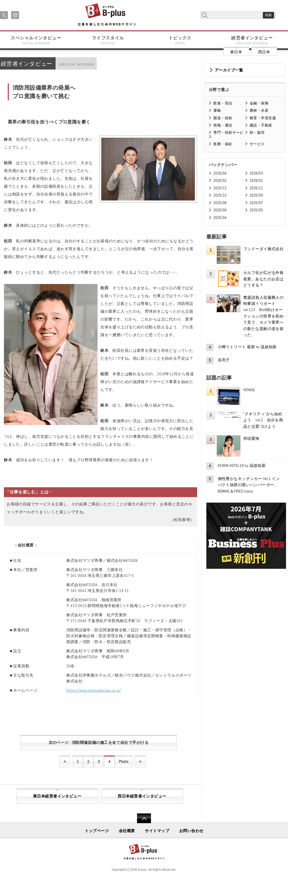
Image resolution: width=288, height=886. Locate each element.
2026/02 (219, 180)
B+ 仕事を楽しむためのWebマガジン (106, 15)
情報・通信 (222, 125)
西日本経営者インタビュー (142, 796)
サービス (257, 144)
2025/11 (256, 188)
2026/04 (219, 173)
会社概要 (127, 830)
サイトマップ (157, 830)
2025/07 (256, 202)
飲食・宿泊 (222, 103)
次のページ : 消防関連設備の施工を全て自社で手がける (98, 742)
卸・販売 (257, 132)
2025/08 (219, 202)
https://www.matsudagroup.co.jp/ (93, 690)
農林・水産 (259, 110)
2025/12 (219, 188)
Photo (123, 761)
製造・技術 (222, 118)
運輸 (217, 110)
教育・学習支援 (263, 118)
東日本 (236, 51)
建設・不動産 (261, 125)
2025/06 (219, 210)
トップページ (97, 830)
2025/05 (256, 210)
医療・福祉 (222, 144)
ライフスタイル (108, 40)
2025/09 (256, 195)
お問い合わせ (191, 830)
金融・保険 (259, 103)
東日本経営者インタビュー (57, 796)
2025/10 (219, 195)
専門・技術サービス (225, 134)
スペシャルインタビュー (36, 40)
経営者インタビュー (252, 40)
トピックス (180, 40)
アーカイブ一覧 (229, 70)
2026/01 (256, 180)
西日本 (264, 51)
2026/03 (256, 173)
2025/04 (219, 217)
